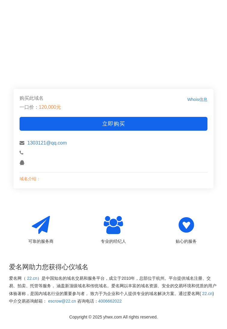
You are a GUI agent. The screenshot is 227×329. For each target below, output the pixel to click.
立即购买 (113, 124)
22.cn (32, 278)
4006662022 (110, 301)
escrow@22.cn (62, 301)
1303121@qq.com (47, 142)
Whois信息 (197, 99)
